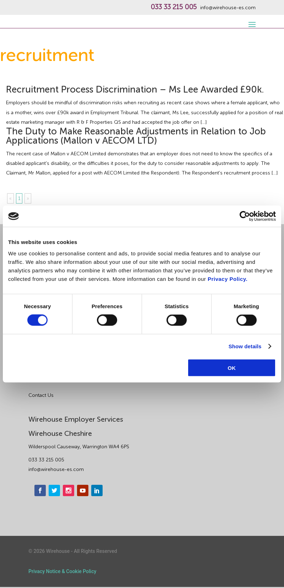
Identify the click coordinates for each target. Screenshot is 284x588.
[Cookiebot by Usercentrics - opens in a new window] (245, 216)
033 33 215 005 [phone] (46, 460)
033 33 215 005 (174, 7)
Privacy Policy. (227, 279)
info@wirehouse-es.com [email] (56, 469)
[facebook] (40, 490)
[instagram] (68, 490)
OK (232, 368)
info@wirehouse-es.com (228, 8)
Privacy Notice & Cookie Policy (62, 571)
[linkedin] (97, 490)
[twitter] (54, 490)
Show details (245, 346)
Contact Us (41, 395)
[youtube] (82, 490)
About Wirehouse (48, 381)
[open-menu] (251, 20)
